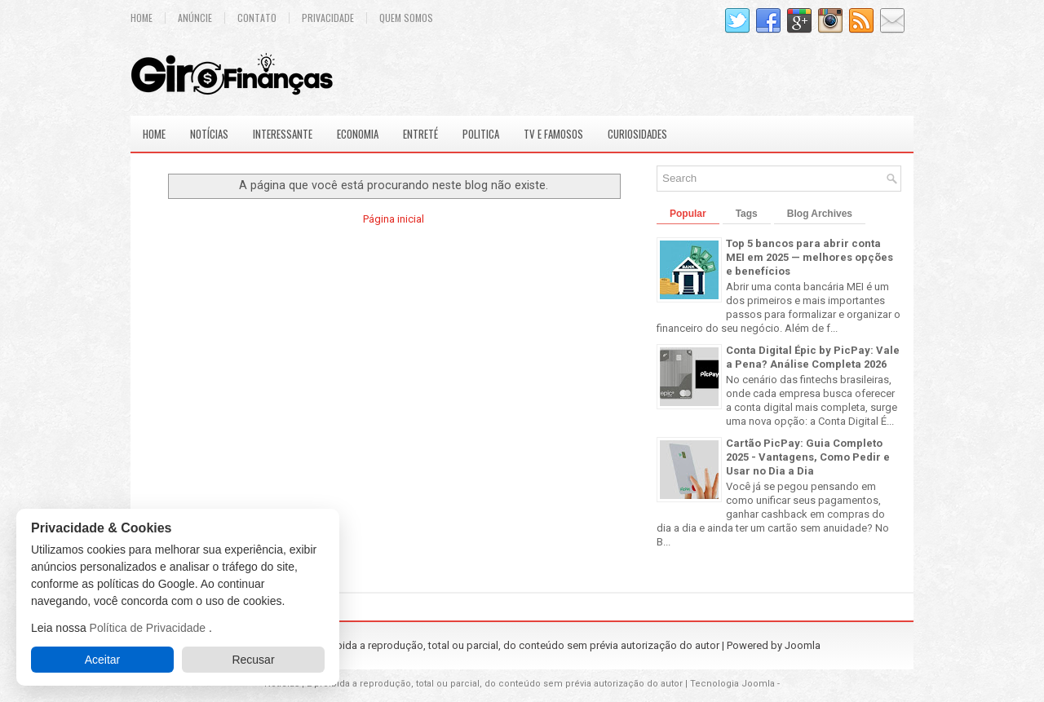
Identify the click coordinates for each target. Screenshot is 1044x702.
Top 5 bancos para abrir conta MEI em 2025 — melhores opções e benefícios (809, 257)
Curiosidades (637, 134)
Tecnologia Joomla (732, 683)
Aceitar (103, 659)
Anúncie (195, 18)
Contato (256, 18)
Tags (747, 213)
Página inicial (393, 219)
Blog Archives (819, 213)
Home (141, 18)
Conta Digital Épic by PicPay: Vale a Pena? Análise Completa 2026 (813, 357)
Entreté (420, 134)
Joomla (803, 645)
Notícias (209, 134)
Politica (480, 134)
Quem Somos (406, 18)
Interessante (282, 134)
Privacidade (328, 18)
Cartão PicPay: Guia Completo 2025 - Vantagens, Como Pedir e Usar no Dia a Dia (808, 457)
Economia (357, 134)
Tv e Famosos (553, 134)
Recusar (253, 659)
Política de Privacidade (149, 627)
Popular (688, 213)
